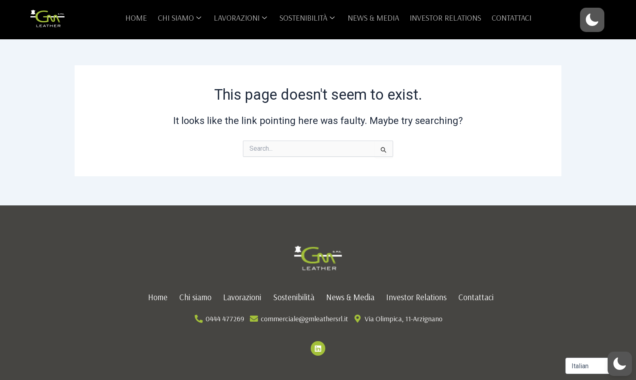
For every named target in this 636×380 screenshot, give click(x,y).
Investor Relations (440, 18)
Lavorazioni (243, 18)
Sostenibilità (308, 18)
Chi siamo (185, 18)
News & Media (370, 18)
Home (144, 18)
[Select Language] (597, 366)
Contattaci (504, 18)
